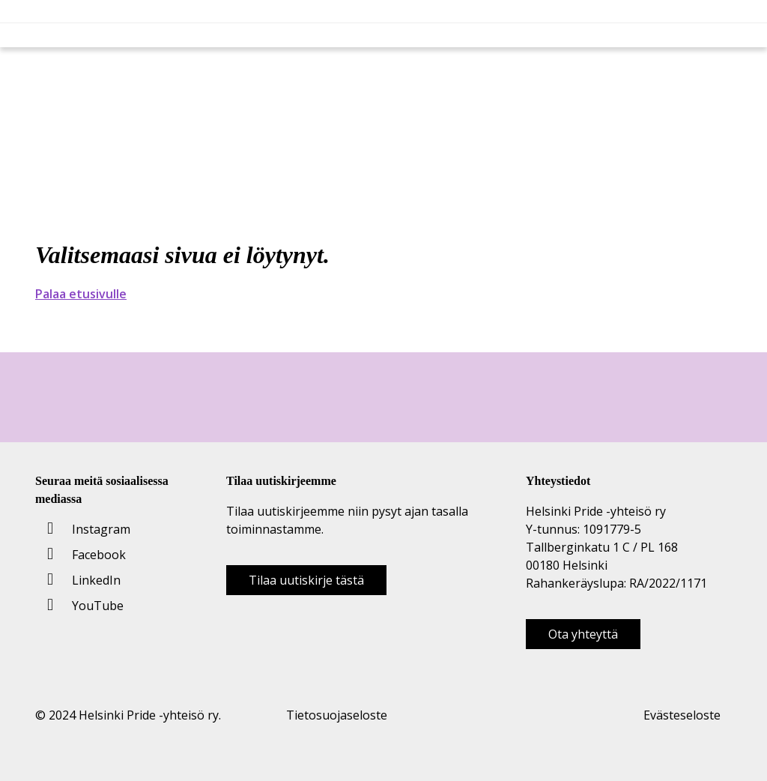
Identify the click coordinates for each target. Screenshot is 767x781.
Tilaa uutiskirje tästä (306, 580)
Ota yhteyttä (583, 634)
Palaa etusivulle (81, 294)
